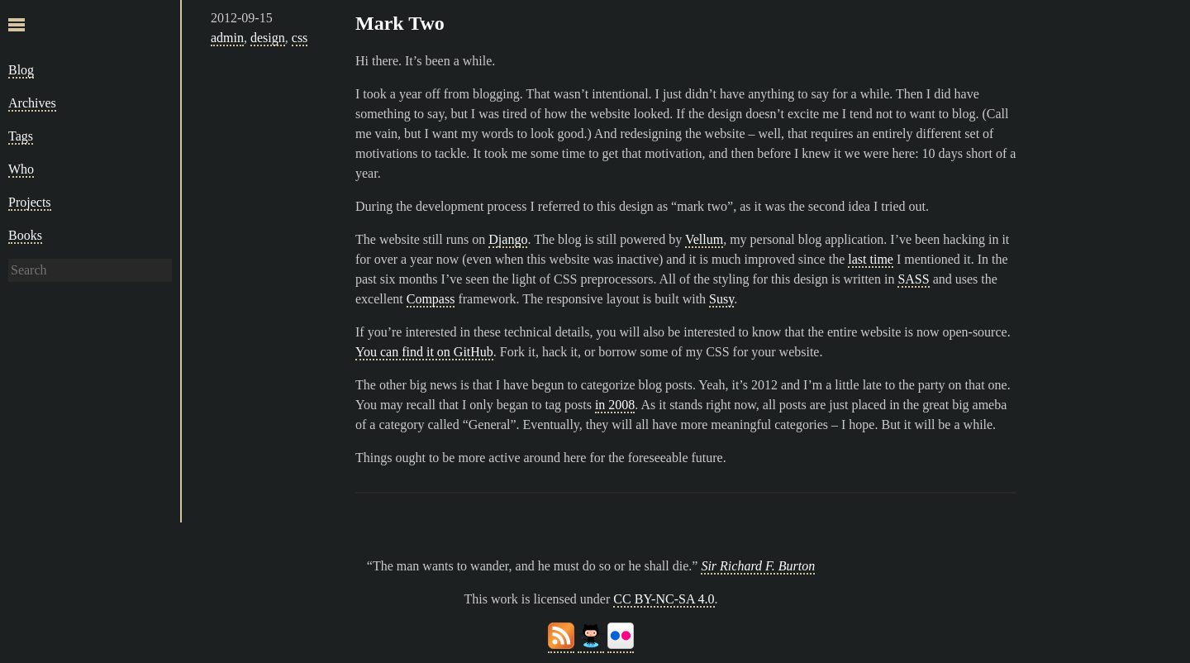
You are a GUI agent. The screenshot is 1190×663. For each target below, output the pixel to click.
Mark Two (400, 23)
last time (870, 259)
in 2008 (615, 405)
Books (25, 235)
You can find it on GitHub (424, 352)
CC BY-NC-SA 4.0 (663, 599)
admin (227, 38)
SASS (913, 279)
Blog (21, 70)
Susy (721, 299)
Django (507, 239)
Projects (29, 202)
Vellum (704, 239)
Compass (431, 299)
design (267, 38)
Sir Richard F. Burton (758, 566)
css (300, 38)
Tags (20, 136)
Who (21, 169)
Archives (32, 103)
